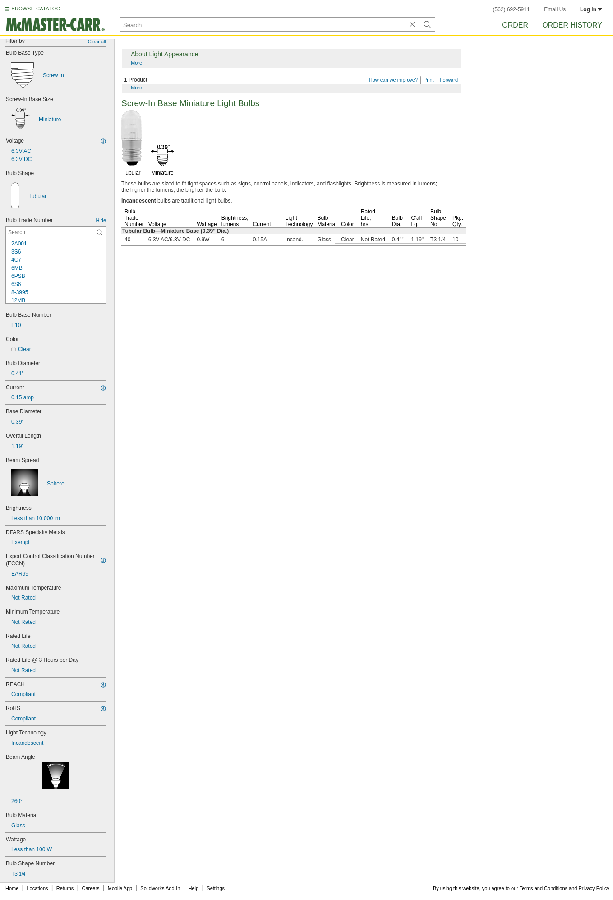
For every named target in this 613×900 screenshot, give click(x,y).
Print (429, 80)
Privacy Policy (594, 888)
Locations (37, 888)
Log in (591, 9)
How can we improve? (393, 80)
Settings (216, 888)
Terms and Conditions (543, 888)
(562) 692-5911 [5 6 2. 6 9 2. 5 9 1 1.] (511, 9)
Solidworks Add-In (160, 888)
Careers (90, 888)
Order (515, 25)
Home (11, 888)
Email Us (555, 9)
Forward (449, 80)
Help (194, 888)
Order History (572, 25)
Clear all (97, 41)
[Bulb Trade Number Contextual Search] (55, 232)
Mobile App (120, 888)
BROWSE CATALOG (35, 8)
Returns (65, 888)
